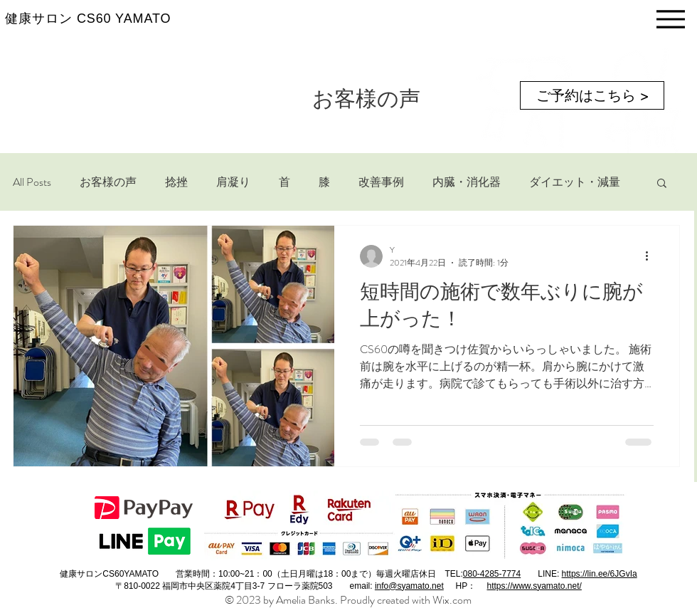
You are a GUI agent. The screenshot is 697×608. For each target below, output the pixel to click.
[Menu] (670, 19)
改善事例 (381, 182)
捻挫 (176, 182)
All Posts (32, 182)
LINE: (549, 574)
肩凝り (233, 182)
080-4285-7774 (492, 574)
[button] (662, 184)
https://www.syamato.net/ (533, 586)
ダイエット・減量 (574, 182)
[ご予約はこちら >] (592, 95)
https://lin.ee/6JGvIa (599, 574)
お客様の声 (108, 182)
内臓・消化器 (466, 182)
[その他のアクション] (651, 256)
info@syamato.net (409, 586)
